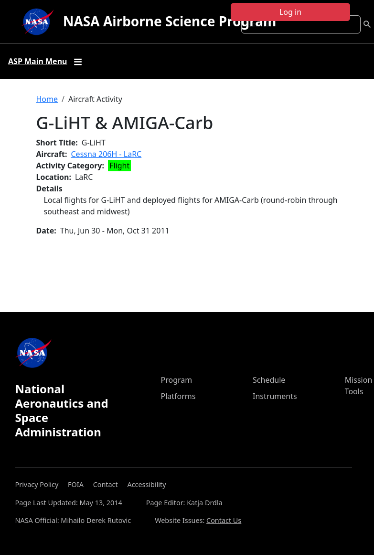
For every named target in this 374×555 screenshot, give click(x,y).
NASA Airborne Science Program (170, 21)
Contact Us (223, 520)
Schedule (269, 380)
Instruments (275, 396)
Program (176, 380)
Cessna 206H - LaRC (106, 154)
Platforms (178, 396)
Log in (290, 12)
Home (47, 99)
